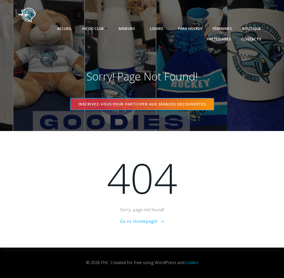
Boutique (251, 28)
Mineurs (129, 28)
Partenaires (219, 39)
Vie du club (95, 28)
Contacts (251, 39)
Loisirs (159, 28)
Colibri (192, 262)
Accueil (64, 28)
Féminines (222, 28)
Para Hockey (190, 28)
